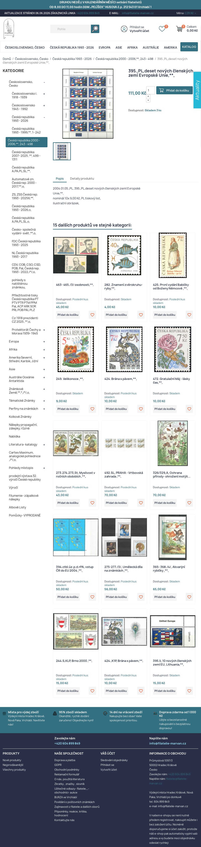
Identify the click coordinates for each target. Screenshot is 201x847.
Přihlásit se (137, 27)
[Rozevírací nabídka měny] (191, 13)
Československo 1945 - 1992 (23, 107)
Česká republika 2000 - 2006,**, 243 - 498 (24, 142)
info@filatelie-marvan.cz (138, 13)
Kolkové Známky (20, 417)
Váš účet (108, 755)
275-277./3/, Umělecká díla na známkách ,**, (123, 570)
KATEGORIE (13, 70)
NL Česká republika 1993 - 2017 (25, 255)
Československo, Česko (25, 48)
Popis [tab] (60, 179)
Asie (119, 48)
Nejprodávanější (13, 766)
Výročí (13, 488)
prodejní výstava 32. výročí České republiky (25, 478)
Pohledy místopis (21, 468)
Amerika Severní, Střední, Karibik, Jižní (23, 359)
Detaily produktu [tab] (82, 179)
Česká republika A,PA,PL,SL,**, (23, 169)
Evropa (104, 48)
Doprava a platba (64, 762)
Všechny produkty (14, 771)
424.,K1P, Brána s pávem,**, (123, 662)
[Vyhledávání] (74, 29)
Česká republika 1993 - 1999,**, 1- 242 (26, 130)
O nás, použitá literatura (69, 781)
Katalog (189, 47)
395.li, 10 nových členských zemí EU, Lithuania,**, (172, 664)
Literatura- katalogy (23, 444)
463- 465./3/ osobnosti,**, (75, 285)
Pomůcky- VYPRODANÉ (25, 515)
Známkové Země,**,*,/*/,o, (19, 391)
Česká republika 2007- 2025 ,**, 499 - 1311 (26, 155)
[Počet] (150, 90)
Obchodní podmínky (66, 771)
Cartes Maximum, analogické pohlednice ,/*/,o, (25, 456)
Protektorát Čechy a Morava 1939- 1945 (26, 331)
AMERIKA (170, 48)
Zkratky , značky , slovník (69, 785)
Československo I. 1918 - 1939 (24, 95)
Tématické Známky (22, 401)
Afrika (132, 48)
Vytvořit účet (139, 31)
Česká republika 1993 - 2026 (72, 48)
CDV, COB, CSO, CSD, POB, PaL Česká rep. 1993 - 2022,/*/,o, (26, 268)
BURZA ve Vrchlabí (65, 799)
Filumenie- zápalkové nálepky (24, 497)
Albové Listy (17, 507)
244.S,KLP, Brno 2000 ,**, (74, 662)
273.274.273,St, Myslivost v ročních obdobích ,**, (75, 475)
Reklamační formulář (66, 776)
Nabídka (14, 436)
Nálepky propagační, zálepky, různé (23, 426)
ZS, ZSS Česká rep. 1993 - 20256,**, (25, 196)
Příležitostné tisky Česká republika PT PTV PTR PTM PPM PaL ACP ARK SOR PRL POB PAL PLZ (25, 302)
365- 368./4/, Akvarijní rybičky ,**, (169, 570)
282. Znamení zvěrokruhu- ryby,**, (123, 286)
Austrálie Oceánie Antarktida (21, 379)
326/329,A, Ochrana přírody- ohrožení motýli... (171, 475)
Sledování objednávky (114, 762)
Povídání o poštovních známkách (74, 804)
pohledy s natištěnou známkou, (20, 283)
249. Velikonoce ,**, (70, 379)
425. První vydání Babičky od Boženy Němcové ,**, (171, 286)
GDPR (58, 766)
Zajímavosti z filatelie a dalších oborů (76, 808)
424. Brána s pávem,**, (120, 379)
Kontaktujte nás (64, 822)
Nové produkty (12, 762)
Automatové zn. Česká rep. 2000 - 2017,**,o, (24, 182)
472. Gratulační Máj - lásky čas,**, (171, 381)
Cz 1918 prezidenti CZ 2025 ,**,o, (25, 320)
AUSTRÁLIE (151, 48)
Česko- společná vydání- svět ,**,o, (24, 231)
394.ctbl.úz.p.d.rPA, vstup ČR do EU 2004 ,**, (74, 570)
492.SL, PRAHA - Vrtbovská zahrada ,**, (123, 475)
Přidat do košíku (179, 90)
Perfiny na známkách (23, 409)
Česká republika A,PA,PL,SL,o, (23, 219)
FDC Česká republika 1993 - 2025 (26, 243)
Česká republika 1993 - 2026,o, (23, 208)
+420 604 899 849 (88, 13)
